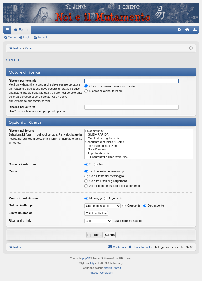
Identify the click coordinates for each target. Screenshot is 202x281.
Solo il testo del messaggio (104, 176)
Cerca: (13, 171)
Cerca (12, 37)
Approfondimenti (139, 153)
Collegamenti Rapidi (8, 31)
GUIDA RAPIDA (139, 135)
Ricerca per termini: (22, 80)
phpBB (86, 258)
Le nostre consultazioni (139, 146)
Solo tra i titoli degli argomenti (105, 181)
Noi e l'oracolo (139, 150)
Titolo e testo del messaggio (104, 171)
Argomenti (113, 198)
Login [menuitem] (188, 31)
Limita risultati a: (20, 212)
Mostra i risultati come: (24, 198)
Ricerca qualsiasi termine (103, 90)
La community (139, 131)
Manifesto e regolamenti (139, 138)
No (98, 164)
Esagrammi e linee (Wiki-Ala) (139, 157)
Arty (92, 263)
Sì (88, 164)
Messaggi (93, 198)
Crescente (131, 205)
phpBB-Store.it (112, 268)
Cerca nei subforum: (23, 164)
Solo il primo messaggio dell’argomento (112, 185)
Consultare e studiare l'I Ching (139, 142)
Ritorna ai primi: (20, 220)
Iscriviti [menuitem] (196, 31)
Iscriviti (42, 37)
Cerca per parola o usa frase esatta (109, 86)
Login (26, 37)
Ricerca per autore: (22, 106)
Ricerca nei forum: (21, 130)
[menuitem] (179, 30)
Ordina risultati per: (22, 205)
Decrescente (153, 205)
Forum (23, 30)
